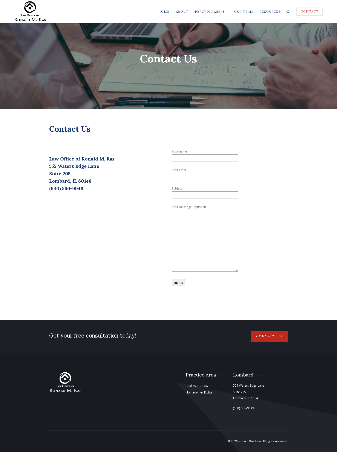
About (182, 12)
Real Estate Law (197, 386)
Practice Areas (211, 12)
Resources (270, 12)
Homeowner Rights (199, 392)
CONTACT (310, 11)
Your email (205, 173)
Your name (205, 154)
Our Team (243, 12)
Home (164, 12)
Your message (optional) (205, 238)
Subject (205, 191)
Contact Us (269, 336)
